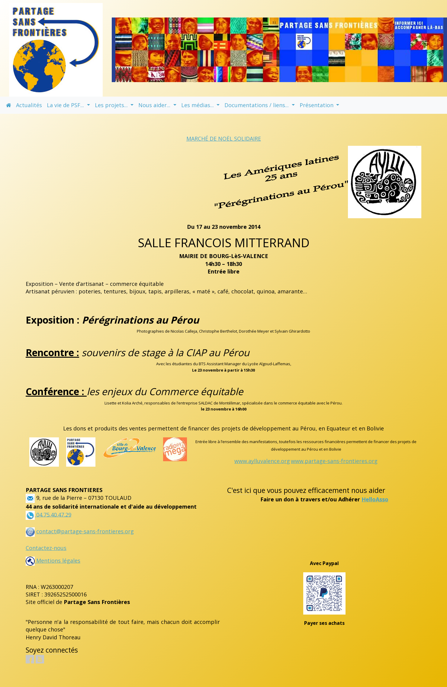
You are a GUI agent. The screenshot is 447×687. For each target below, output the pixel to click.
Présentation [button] (317, 105)
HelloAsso (375, 499)
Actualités (29, 105)
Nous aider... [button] (155, 105)
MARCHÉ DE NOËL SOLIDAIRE (223, 138)
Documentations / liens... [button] (257, 105)
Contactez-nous (46, 547)
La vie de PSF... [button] (66, 105)
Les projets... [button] (112, 105)
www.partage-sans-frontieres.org (334, 461)
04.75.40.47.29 (53, 514)
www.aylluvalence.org (262, 461)
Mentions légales (53, 560)
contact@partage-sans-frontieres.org (85, 531)
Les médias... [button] (198, 105)
